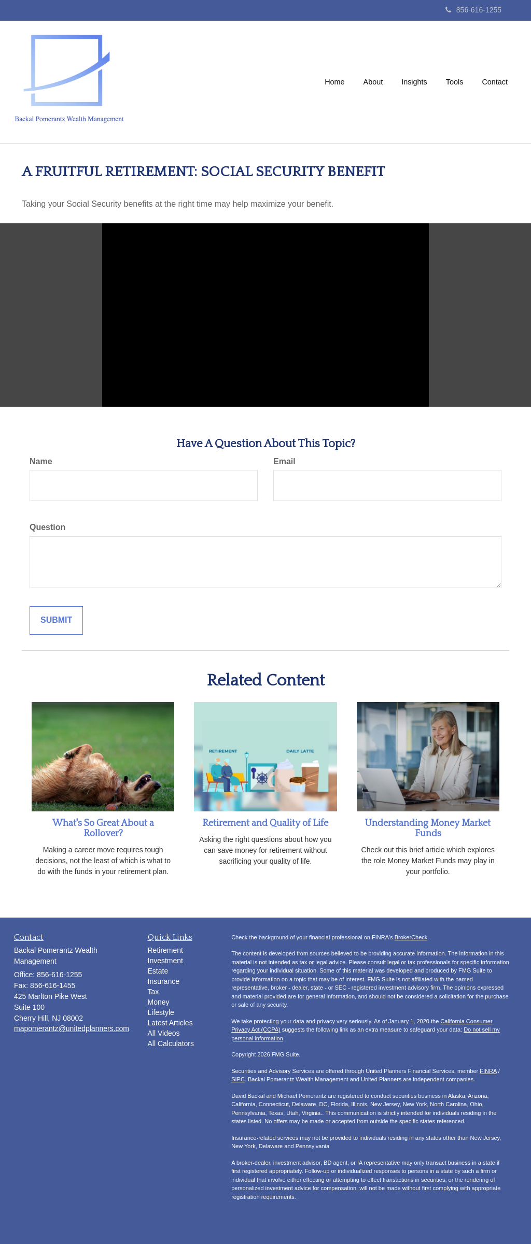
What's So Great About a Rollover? (103, 828)
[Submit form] (56, 620)
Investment (165, 960)
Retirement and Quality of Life (265, 823)
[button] (373, 82)
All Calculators (171, 1043)
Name (41, 461)
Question (47, 527)
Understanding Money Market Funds (428, 828)
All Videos (164, 1033)
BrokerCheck (411, 937)
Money (159, 1002)
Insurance (163, 981)
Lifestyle (161, 1012)
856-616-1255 (473, 10)
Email (284, 461)
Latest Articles (170, 1023)
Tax (153, 992)
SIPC (238, 1079)
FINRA (488, 1071)
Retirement (165, 950)
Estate (158, 971)
